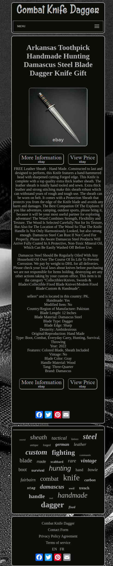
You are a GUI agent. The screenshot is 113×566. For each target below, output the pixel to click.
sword (22, 439)
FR (62, 549)
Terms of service (58, 543)
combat (49, 478)
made (41, 462)
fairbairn (28, 480)
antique (34, 445)
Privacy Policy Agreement (58, 536)
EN (54, 549)
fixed (72, 507)
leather (80, 444)
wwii (71, 488)
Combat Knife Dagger (58, 523)
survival (38, 470)
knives (74, 439)
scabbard (57, 462)
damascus (52, 486)
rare (72, 461)
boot (22, 469)
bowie (93, 469)
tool (51, 498)
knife (71, 477)
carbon (90, 480)
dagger (52, 504)
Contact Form (58, 530)
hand (79, 470)
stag (31, 488)
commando (85, 455)
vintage (89, 461)
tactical (59, 438)
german (62, 444)
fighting (63, 452)
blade (26, 460)
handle (37, 496)
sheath (38, 437)
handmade (72, 495)
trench (84, 488)
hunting (60, 468)
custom (36, 452)
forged (47, 445)
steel (90, 436)
